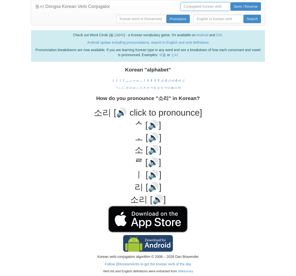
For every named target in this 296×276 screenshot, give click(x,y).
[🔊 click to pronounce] (158, 112)
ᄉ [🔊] (148, 125)
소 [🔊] (148, 150)
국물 (162, 55)
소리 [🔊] (148, 199)
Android (202, 35)
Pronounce (178, 19)
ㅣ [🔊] (148, 174)
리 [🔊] (148, 187)
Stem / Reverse (246, 6)
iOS (219, 35)
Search (252, 19)
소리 (174, 55)
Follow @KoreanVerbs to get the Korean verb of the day (148, 264)
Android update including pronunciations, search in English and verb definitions (148, 42)
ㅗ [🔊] (148, 137)
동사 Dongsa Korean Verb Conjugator (72, 6)
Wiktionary (185, 271)
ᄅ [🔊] (148, 162)
